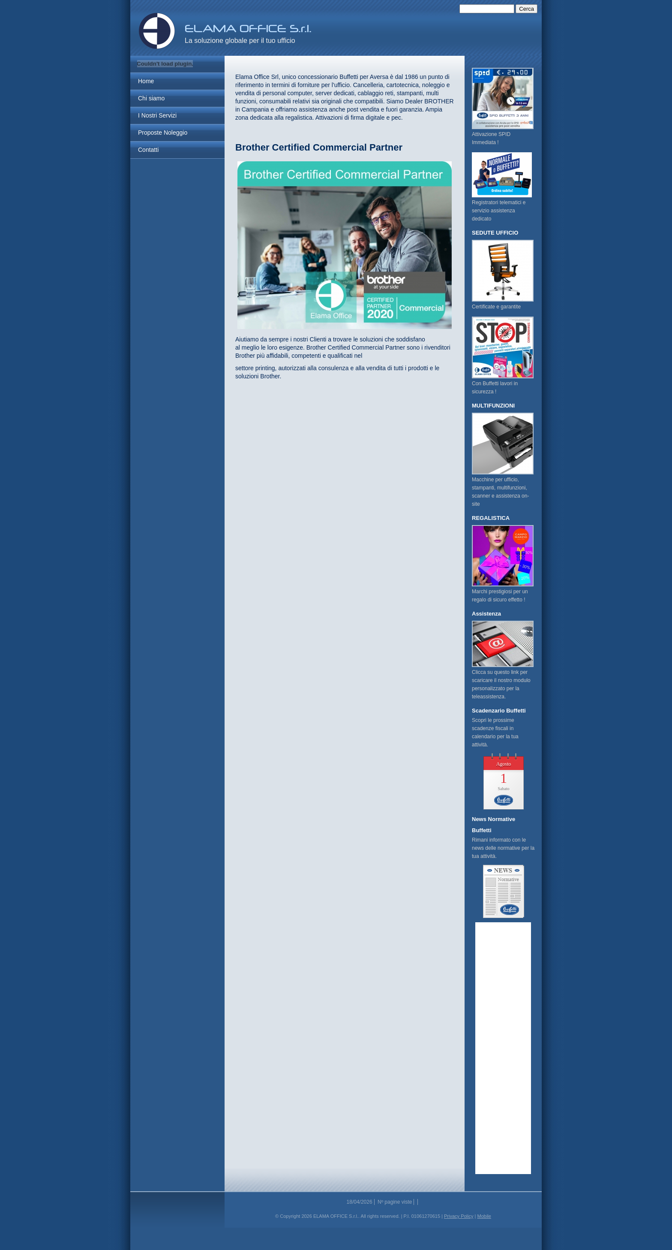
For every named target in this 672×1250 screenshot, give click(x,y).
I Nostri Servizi (157, 115)
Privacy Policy (458, 1216)
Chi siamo (151, 98)
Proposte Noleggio (162, 132)
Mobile (484, 1216)
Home (146, 81)
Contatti (148, 149)
